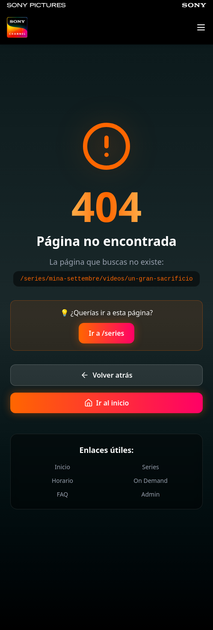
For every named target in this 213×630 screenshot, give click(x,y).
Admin (151, 494)
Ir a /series (106, 333)
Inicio (62, 467)
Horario (62, 480)
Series (150, 467)
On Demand (150, 480)
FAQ (62, 494)
